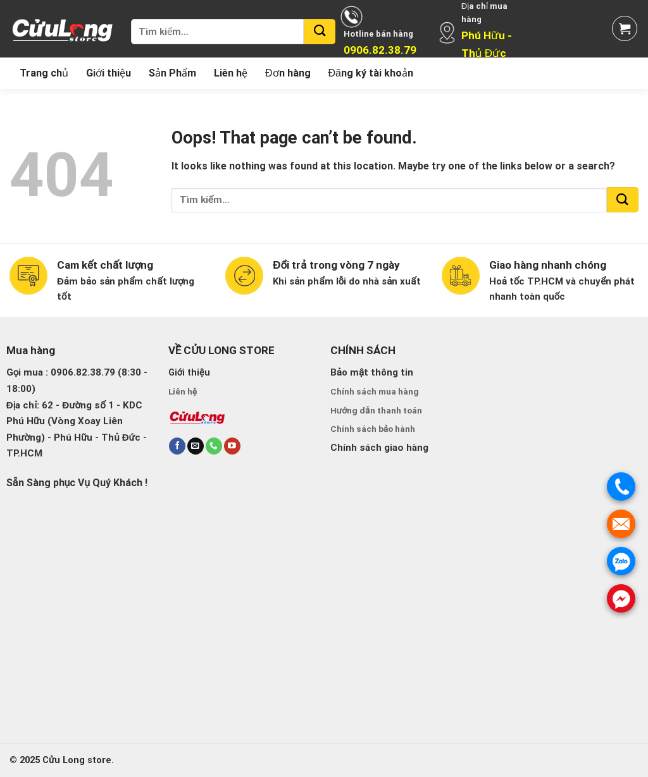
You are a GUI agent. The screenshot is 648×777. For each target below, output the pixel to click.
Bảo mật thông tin (371, 372)
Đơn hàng (288, 73)
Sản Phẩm (172, 73)
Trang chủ (44, 73)
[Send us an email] (195, 446)
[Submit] (319, 31)
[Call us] (214, 446)
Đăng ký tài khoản (370, 73)
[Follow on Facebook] (177, 446)
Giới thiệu (108, 73)
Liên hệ (230, 73)
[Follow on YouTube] (232, 446)
